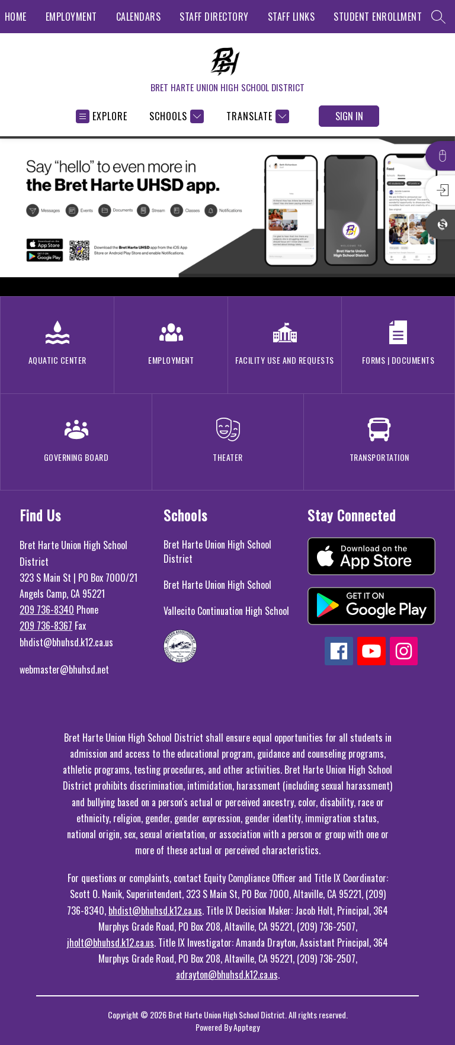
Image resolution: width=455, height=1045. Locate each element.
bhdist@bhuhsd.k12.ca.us (155, 910)
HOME (16, 16)
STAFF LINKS (291, 16)
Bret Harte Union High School (217, 585)
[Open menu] (101, 116)
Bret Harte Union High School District (217, 551)
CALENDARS (138, 16)
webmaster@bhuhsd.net (64, 669)
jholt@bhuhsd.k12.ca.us (110, 942)
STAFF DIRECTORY (214, 16)
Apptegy (246, 1027)
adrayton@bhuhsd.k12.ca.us (227, 974)
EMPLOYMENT (71, 16)
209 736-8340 (47, 609)
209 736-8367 (46, 625)
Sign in (349, 116)
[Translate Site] (256, 116)
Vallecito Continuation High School (226, 611)
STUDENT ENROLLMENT (378, 16)
